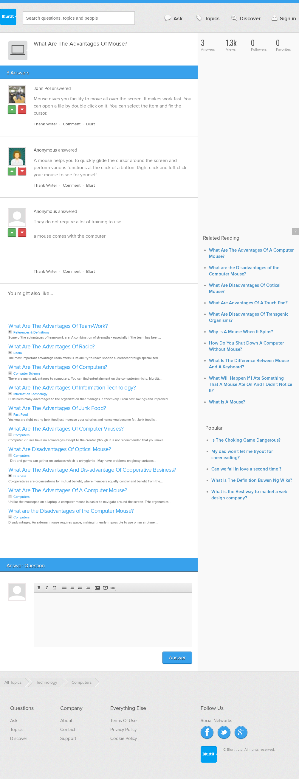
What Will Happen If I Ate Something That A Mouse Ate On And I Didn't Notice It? (250, 385)
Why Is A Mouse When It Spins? (241, 332)
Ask (173, 18)
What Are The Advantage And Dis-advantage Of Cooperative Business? (92, 470)
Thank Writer (45, 124)
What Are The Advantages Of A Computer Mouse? (67, 490)
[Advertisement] (102, 250)
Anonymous (45, 150)
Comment (71, 124)
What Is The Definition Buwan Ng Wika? (251, 480)
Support (68, 738)
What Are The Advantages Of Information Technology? (72, 387)
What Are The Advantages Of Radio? (51, 346)
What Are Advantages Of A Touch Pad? (248, 303)
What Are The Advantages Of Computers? (57, 367)
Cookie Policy (123, 738)
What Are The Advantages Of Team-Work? (58, 326)
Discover (245, 18)
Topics (207, 18)
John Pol (42, 88)
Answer (177, 657)
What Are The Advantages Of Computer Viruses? (65, 429)
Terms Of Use (123, 720)
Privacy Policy (123, 729)
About (66, 720)
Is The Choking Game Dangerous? (246, 440)
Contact (67, 729)
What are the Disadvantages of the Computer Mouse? (71, 511)
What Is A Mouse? (227, 402)
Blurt (90, 124)
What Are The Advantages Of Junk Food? (57, 408)
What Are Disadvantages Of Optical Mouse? (59, 449)
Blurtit (8, 18)
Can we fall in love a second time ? (246, 469)
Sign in (283, 18)
